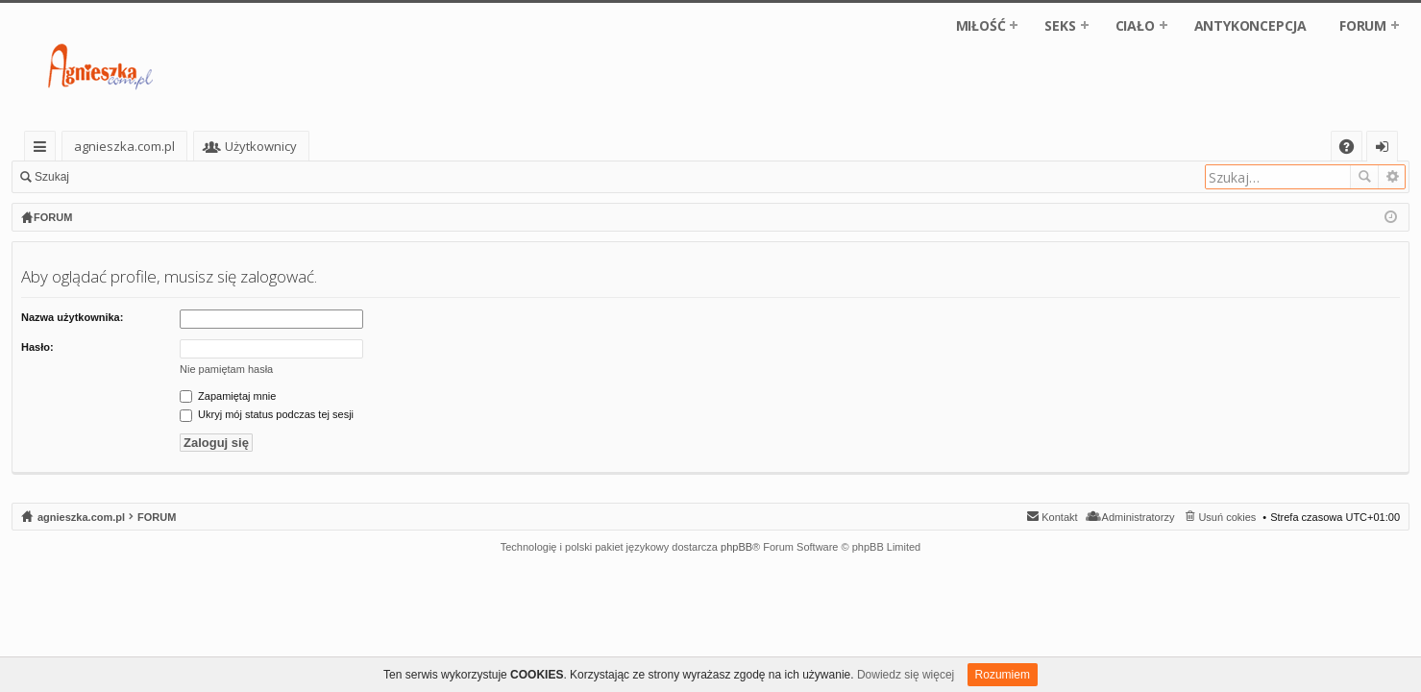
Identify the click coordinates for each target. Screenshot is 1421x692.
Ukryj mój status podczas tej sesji (267, 414)
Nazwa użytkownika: (72, 317)
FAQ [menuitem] (1352, 149)
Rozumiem (1002, 674)
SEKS (1059, 25)
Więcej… (44, 149)
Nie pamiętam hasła (226, 369)
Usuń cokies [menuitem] (1227, 517)
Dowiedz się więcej (905, 674)
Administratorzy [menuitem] (1138, 517)
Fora (236, 146)
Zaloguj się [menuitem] (1386, 149)
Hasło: (37, 347)
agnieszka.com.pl (124, 146)
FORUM (1362, 25)
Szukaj (52, 177)
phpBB (736, 547)
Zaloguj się (125, 177)
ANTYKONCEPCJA (1250, 25)
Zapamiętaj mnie (228, 396)
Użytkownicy (335, 146)
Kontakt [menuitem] (1059, 517)
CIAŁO (1135, 25)
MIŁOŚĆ (981, 25)
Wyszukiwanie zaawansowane (1392, 176)
